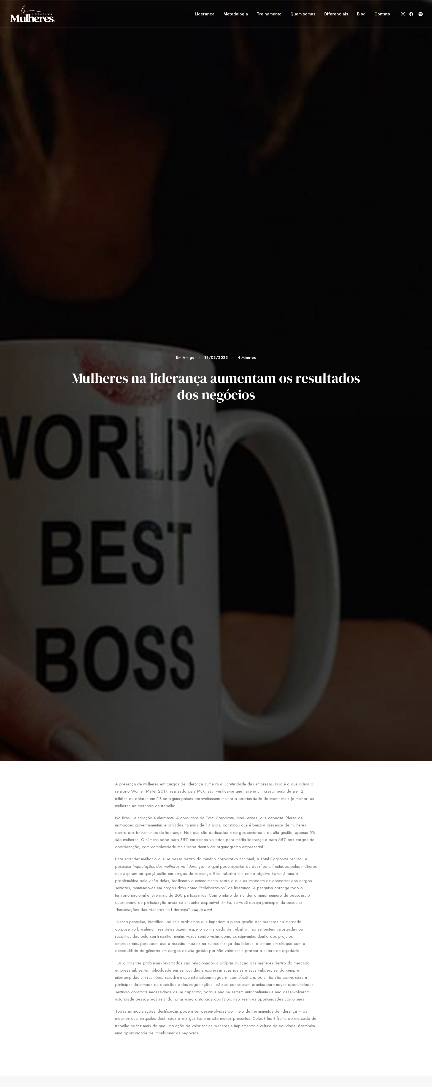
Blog (361, 14)
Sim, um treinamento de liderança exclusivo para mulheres (106, 590)
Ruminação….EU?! (303, 586)
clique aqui (202, 288)
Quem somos (302, 14)
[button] (403, 14)
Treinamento (269, 14)
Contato (382, 14)
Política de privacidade (336, 853)
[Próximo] (309, 659)
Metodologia (235, 14)
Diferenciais (336, 14)
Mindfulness (189, 586)
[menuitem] (204, 14)
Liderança (205, 14)
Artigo (189, 46)
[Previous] (123, 659)
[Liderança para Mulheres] (32, 14)
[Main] (216, 660)
